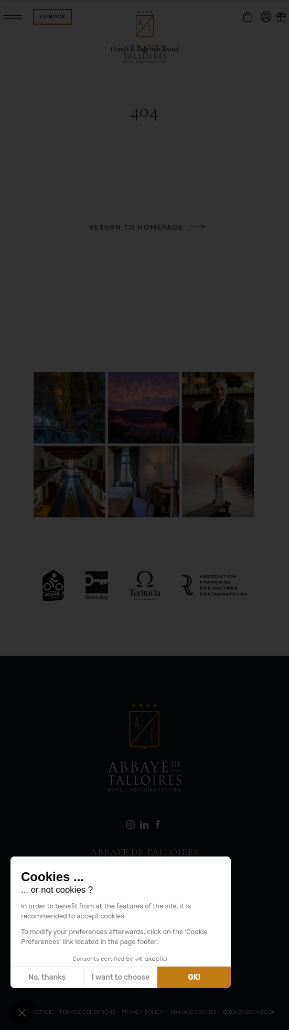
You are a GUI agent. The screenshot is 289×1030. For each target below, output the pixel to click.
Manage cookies (193, 1012)
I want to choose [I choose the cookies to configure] (120, 977)
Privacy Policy (143, 1012)
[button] (22, 1012)
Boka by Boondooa (249, 1012)
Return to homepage (136, 227)
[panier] (247, 16)
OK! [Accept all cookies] (194, 977)
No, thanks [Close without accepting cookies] (47, 977)
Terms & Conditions (87, 1012)
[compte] (266, 16)
